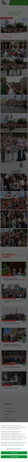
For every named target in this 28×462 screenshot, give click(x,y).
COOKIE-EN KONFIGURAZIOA (14, 448)
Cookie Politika (15, 445)
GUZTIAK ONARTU (14, 452)
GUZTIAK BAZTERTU (14, 456)
